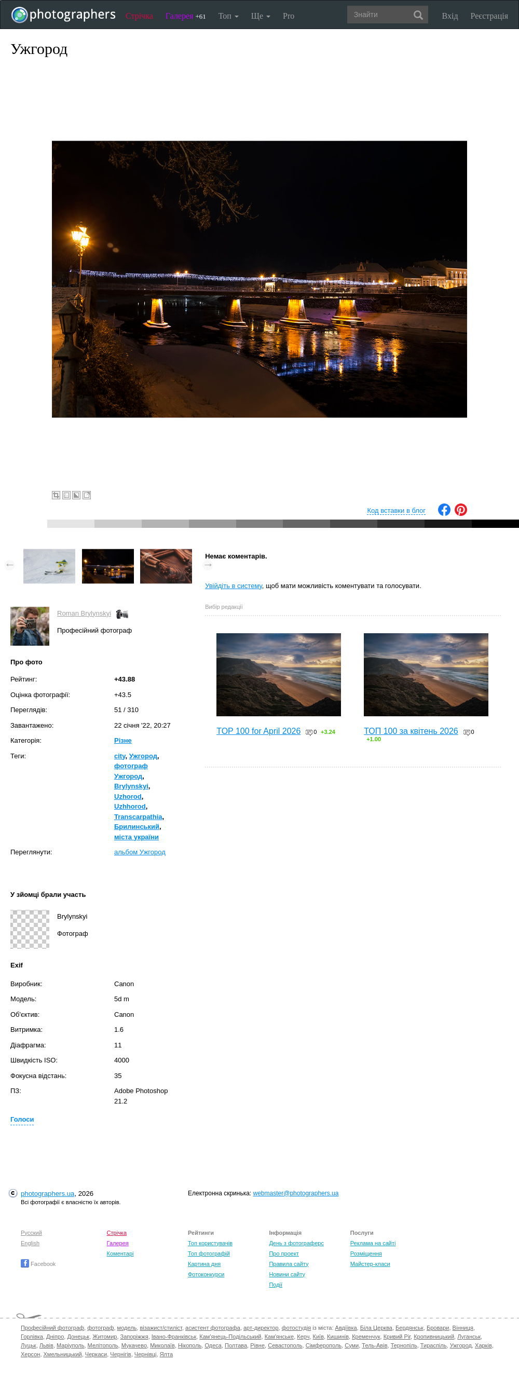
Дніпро (55, 1336)
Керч (303, 1336)
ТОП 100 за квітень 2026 (411, 731)
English (30, 1243)
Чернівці (145, 1354)
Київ (318, 1336)
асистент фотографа (212, 1328)
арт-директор (261, 1328)
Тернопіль (404, 1345)
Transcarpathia (138, 817)
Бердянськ (409, 1328)
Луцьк (28, 1345)
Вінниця (463, 1328)
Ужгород (143, 756)
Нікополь (189, 1345)
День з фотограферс (296, 1243)
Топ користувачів (210, 1243)
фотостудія (296, 1328)
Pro (288, 15)
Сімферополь (324, 1345)
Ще (260, 15)
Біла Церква (376, 1328)
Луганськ (469, 1336)
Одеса (212, 1345)
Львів (46, 1345)
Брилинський (136, 826)
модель (127, 1328)
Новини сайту (287, 1274)
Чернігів (120, 1354)
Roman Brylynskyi (84, 613)
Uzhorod (128, 796)
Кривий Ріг (397, 1336)
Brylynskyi (131, 786)
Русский (31, 1233)
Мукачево (134, 1345)
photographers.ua (47, 1193)
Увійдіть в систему (233, 586)
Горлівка (32, 1336)
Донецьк (78, 1336)
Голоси (22, 1119)
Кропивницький (434, 1336)
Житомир (104, 1336)
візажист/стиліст (161, 1328)
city (119, 756)
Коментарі (120, 1253)
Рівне (257, 1345)
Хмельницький (63, 1354)
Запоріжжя (134, 1336)
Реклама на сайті (373, 1243)
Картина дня (204, 1264)
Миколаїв (162, 1345)
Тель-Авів (374, 1345)
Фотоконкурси (206, 1274)
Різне (123, 740)
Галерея (186, 15)
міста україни (136, 837)
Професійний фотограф (52, 1328)
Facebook (38, 1264)
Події (275, 1285)
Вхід (450, 15)
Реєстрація (489, 15)
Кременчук (366, 1336)
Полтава (236, 1345)
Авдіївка (346, 1328)
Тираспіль (433, 1345)
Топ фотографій (209, 1253)
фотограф (100, 1328)
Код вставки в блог (396, 510)
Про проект (283, 1253)
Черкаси (96, 1354)
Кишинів (338, 1336)
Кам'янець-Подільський (230, 1336)
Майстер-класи (370, 1264)
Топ (228, 15)
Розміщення (366, 1253)
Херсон (30, 1354)
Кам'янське (279, 1336)
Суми (352, 1345)
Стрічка (139, 15)
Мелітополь (103, 1345)
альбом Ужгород (140, 852)
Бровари (438, 1328)
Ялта (166, 1354)
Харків (483, 1345)
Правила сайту (288, 1264)
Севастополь (285, 1345)
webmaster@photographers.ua (296, 1193)
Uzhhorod (130, 806)
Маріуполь (70, 1345)
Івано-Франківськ (174, 1336)
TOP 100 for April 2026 (258, 731)
